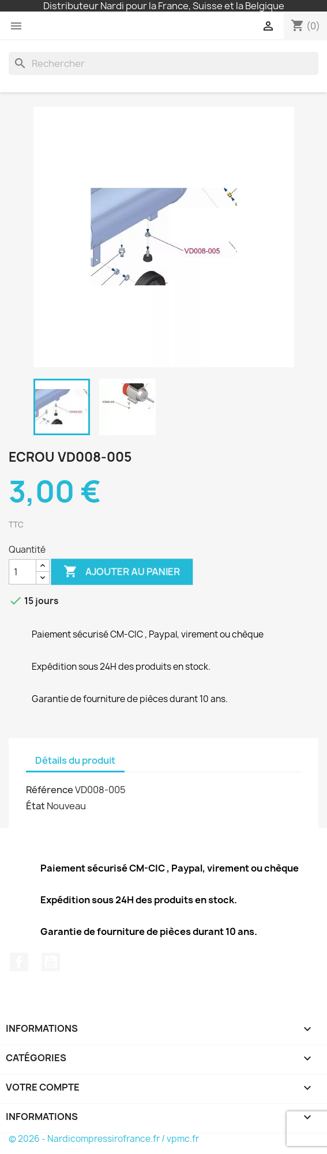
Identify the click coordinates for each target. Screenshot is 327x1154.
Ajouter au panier (122, 571)
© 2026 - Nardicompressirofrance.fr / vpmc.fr (104, 1139)
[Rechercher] (163, 63)
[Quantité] (22, 571)
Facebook (19, 962)
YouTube (51, 962)
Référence (49, 789)
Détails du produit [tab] (75, 760)
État (35, 806)
